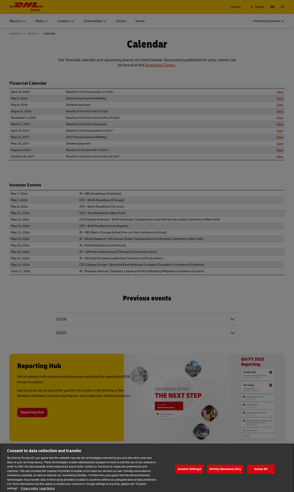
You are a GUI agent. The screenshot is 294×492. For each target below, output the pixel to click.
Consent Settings (189, 474)
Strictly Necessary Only (225, 474)
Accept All (260, 474)
